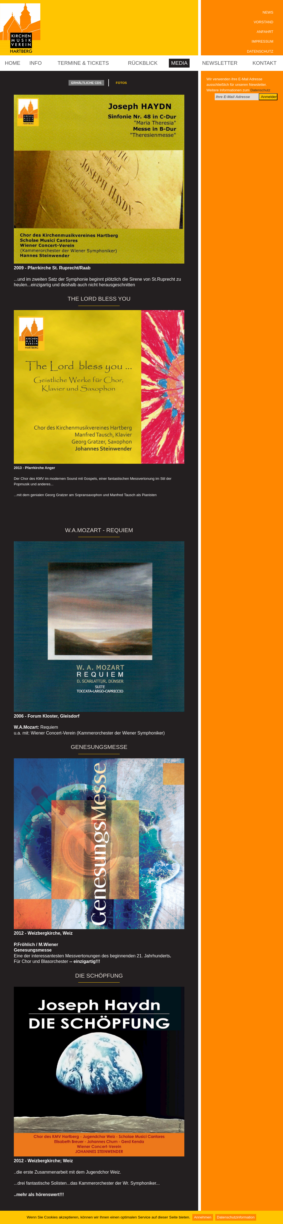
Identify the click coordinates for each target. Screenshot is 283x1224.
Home (12, 63)
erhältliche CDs (86, 82)
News (268, 12)
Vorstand (263, 22)
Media (179, 63)
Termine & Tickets (83, 63)
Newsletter (220, 63)
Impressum (262, 41)
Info (35, 63)
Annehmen (202, 1217)
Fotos (121, 82)
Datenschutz (260, 51)
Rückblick (143, 63)
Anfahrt (265, 32)
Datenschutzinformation (236, 1217)
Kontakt (265, 63)
